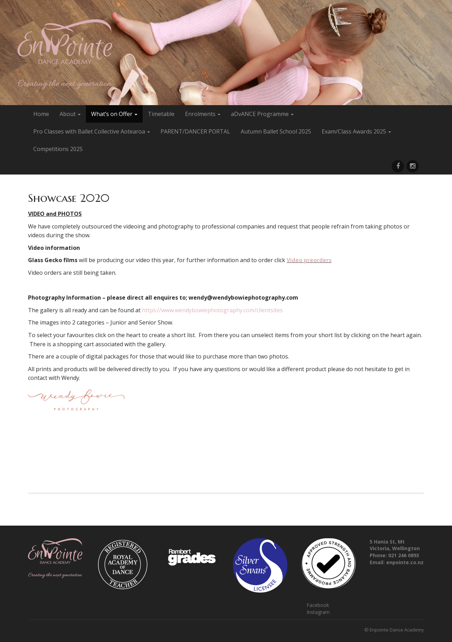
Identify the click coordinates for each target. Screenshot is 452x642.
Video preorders (309, 260)
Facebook (318, 605)
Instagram (318, 612)
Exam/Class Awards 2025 (356, 131)
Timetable (161, 114)
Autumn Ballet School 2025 (276, 131)
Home (41, 114)
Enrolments (202, 114)
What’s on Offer (114, 114)
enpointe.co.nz (405, 562)
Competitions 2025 (58, 149)
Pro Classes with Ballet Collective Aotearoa (91, 131)
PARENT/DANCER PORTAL (195, 131)
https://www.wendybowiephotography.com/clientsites (212, 310)
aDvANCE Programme (262, 114)
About (70, 114)
